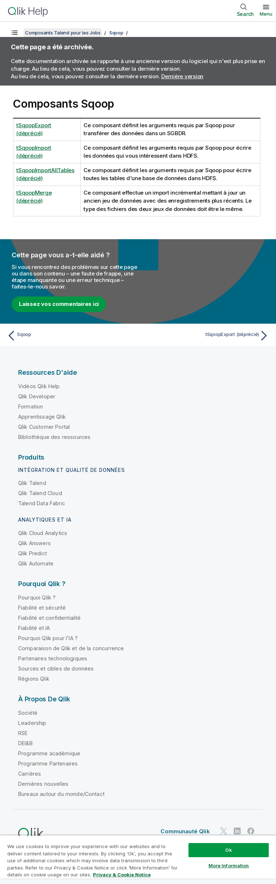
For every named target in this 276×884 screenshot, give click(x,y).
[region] (138, 859)
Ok (228, 850)
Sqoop (116, 33)
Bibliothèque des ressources (54, 437)
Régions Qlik (33, 679)
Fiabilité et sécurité (42, 608)
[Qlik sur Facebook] (250, 831)
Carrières (29, 774)
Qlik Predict (32, 553)
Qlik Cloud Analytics (42, 533)
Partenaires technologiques (52, 658)
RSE (23, 733)
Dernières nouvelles (43, 784)
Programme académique (49, 753)
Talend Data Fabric (41, 503)
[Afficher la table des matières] (14, 33)
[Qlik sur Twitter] (223, 831)
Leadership (32, 723)
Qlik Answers (34, 543)
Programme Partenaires (48, 763)
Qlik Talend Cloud (40, 493)
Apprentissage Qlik (42, 417)
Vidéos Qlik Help (39, 386)
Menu (266, 14)
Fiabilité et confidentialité (49, 618)
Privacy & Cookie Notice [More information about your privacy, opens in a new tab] (122, 874)
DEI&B (25, 743)
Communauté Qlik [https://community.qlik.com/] (185, 831)
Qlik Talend (32, 483)
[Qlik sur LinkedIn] (237, 831)
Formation (30, 406)
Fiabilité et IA (34, 628)
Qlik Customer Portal (44, 427)
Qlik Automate (35, 563)
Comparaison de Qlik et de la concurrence (71, 648)
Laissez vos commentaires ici (59, 303)
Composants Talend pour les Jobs (62, 33)
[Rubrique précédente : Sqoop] (70, 335)
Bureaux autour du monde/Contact (61, 794)
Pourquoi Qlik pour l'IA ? (48, 638)
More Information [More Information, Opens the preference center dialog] (228, 865)
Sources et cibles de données (56, 668)
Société (27, 713)
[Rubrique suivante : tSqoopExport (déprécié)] (206, 335)
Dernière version (182, 76)
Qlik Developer (36, 396)
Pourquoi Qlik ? (37, 597)
